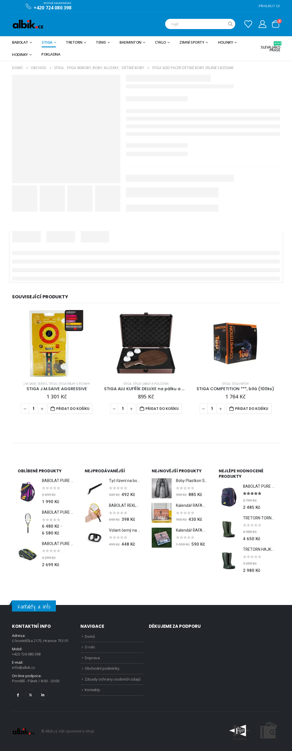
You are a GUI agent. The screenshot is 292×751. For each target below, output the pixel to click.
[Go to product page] (56, 343)
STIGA (47, 42)
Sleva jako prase (270, 46)
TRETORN (74, 42)
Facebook (18, 694)
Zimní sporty (191, 42)
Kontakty (92, 691)
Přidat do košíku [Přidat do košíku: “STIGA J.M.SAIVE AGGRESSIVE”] (73, 408)
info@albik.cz (23, 667)
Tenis (101, 42)
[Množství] (33, 409)
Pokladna (50, 54)
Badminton (130, 42)
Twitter (30, 694)
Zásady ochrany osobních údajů (113, 680)
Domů (90, 636)
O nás (90, 647)
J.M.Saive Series (35, 384)
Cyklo (160, 42)
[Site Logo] (28, 24)
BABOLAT (20, 42)
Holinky (225, 42)
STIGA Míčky (240, 384)
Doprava (92, 658)
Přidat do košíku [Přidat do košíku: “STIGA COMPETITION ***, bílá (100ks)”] (251, 408)
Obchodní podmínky (102, 669)
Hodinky (20, 54)
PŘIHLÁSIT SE (269, 6)
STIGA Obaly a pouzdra (151, 384)
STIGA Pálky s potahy (74, 384)
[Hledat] (230, 24)
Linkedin (43, 694)
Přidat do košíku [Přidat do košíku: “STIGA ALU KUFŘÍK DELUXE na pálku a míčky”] (162, 408)
